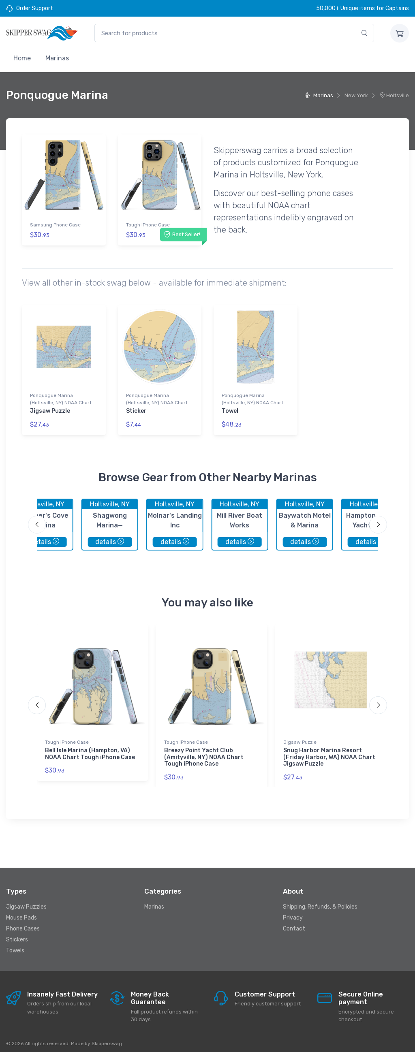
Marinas (57, 58)
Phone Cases (23, 924)
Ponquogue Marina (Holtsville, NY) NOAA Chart (61, 396)
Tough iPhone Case (148, 225)
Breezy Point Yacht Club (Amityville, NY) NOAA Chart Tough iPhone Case (204, 753)
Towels (15, 946)
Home (22, 58)
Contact (294, 924)
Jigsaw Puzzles (26, 902)
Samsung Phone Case (55, 225)
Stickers (17, 935)
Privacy (293, 913)
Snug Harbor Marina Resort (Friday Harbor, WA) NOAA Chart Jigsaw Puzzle (329, 753)
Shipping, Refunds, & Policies (320, 902)
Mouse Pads (21, 913)
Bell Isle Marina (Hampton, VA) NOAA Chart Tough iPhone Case (90, 749)
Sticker (136, 408)
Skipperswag (107, 1038)
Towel (230, 408)
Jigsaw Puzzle (50, 408)
